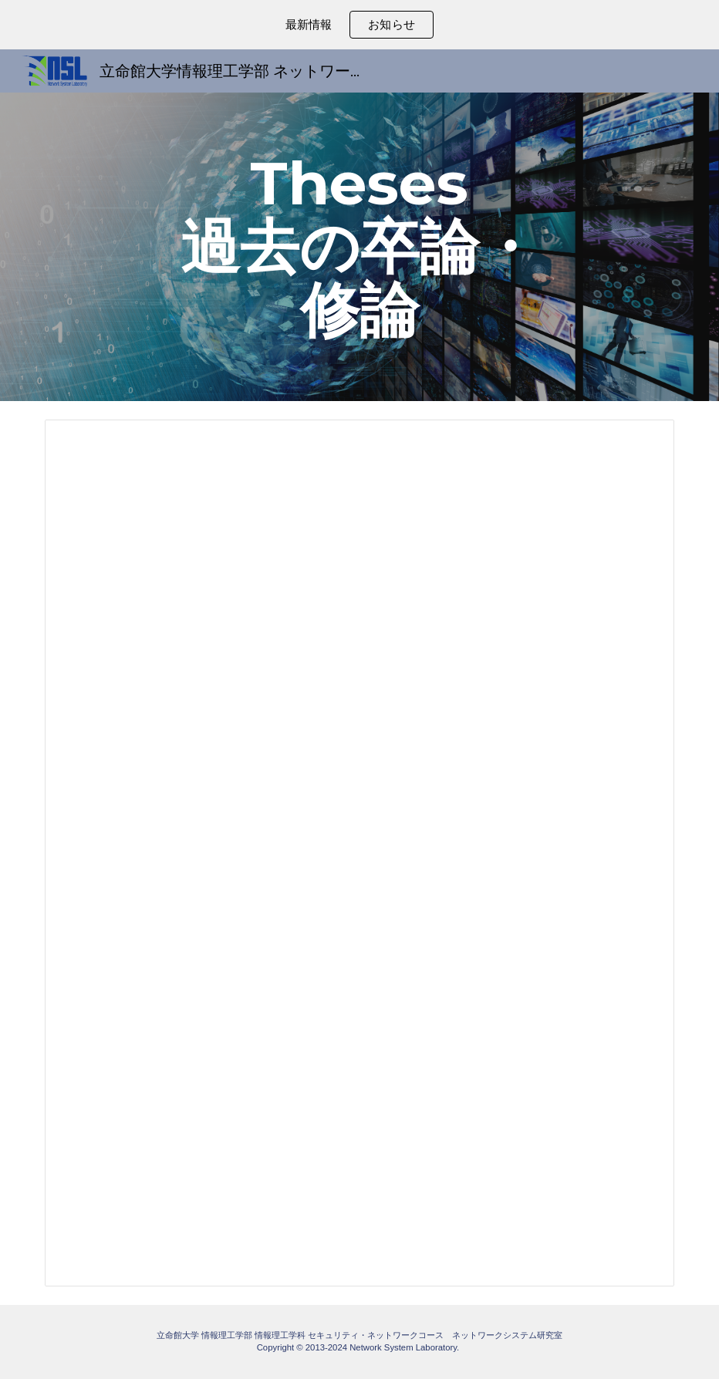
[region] (359, 24)
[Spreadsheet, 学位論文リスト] (359, 853)
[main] (359, 247)
